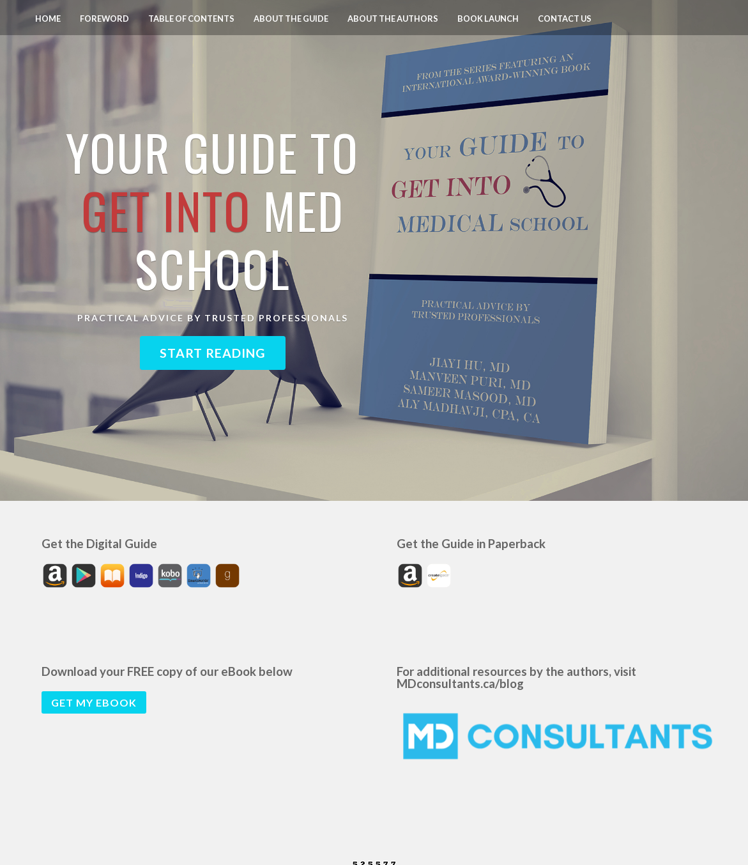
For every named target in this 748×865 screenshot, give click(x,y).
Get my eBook (94, 702)
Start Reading (213, 353)
